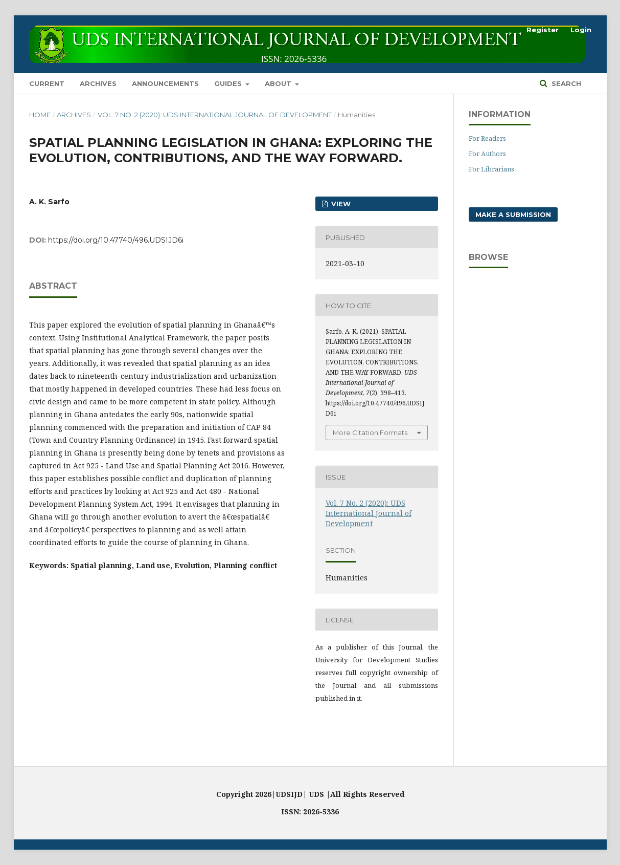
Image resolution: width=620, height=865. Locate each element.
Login (580, 30)
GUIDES (229, 83)
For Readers (487, 138)
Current (46, 83)
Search (565, 83)
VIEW (340, 204)
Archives (98, 83)
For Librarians (491, 169)
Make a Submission (513, 214)
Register (542, 30)
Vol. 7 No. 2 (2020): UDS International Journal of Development (215, 115)
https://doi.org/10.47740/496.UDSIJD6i (115, 240)
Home (40, 115)
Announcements (165, 83)
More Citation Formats (370, 432)
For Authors (487, 153)
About (279, 83)
